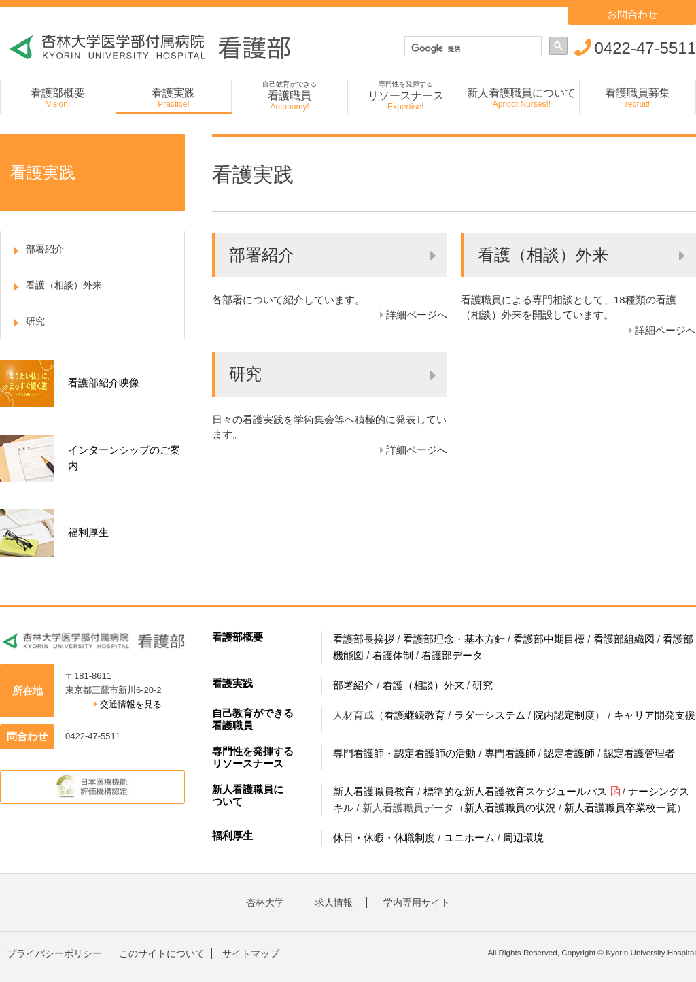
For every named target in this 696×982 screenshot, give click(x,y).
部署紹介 (353, 685)
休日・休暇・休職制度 (384, 837)
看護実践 (232, 683)
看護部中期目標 (549, 639)
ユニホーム (469, 837)
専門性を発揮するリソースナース (253, 757)
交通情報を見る (128, 704)
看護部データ (452, 655)
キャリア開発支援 (654, 715)
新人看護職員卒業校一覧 (620, 807)
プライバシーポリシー (54, 953)
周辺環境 (523, 837)
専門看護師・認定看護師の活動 (404, 753)
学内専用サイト (416, 902)
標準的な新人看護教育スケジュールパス (521, 791)
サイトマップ (250, 953)
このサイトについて (162, 953)
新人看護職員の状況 (510, 807)
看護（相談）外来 (423, 685)
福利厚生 (232, 835)
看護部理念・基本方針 (454, 639)
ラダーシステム (489, 715)
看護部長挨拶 (363, 639)
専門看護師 (510, 753)
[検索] (474, 48)
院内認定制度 (564, 715)
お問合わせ (632, 14)
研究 (482, 685)
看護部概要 (237, 637)
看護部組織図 (624, 639)
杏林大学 (265, 902)
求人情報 (334, 902)
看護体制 (392, 655)
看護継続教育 (414, 715)
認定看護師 (569, 753)
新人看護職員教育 (374, 791)
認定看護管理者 (639, 753)
